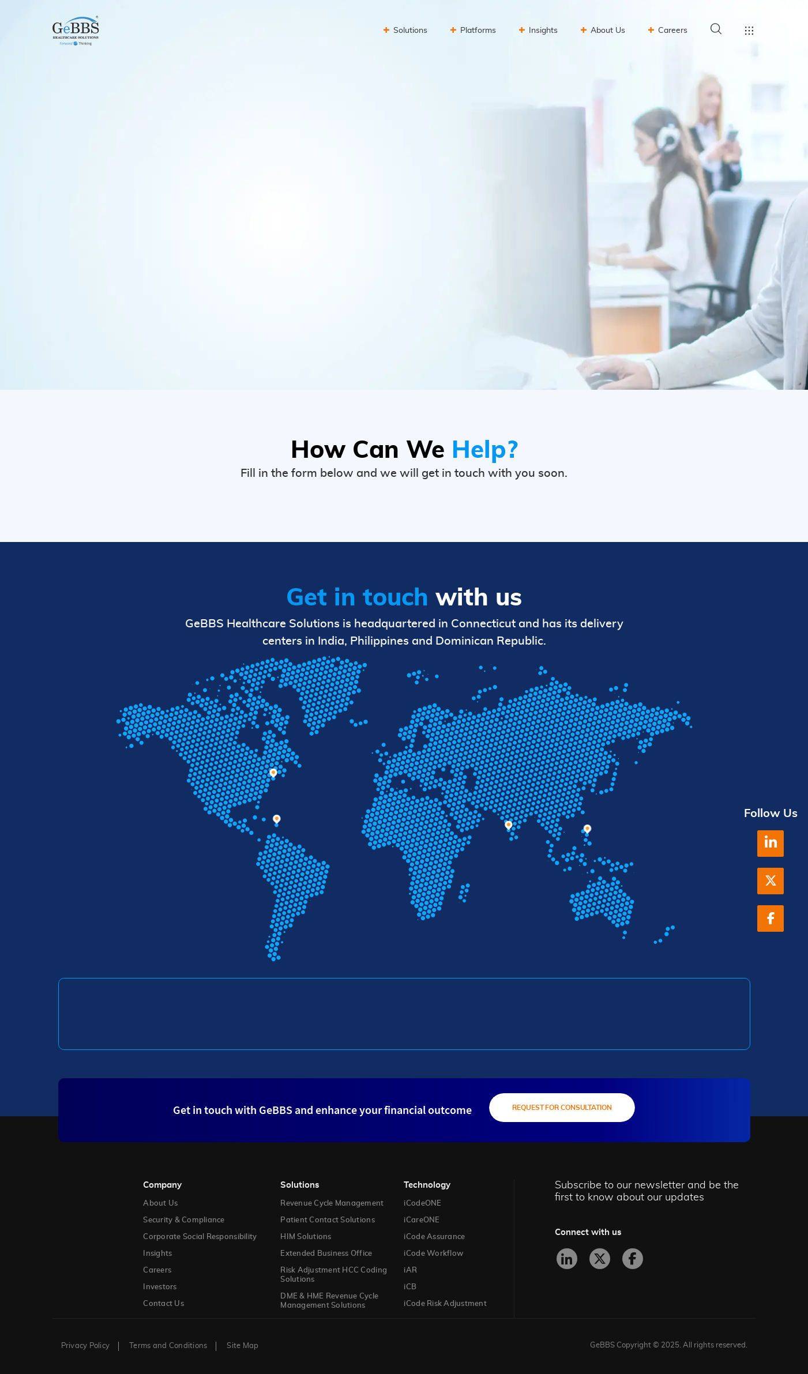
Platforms (478, 31)
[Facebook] (770, 918)
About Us (608, 31)
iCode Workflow (433, 1254)
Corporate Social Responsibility (200, 1237)
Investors (159, 1287)
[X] (770, 881)
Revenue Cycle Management (332, 1203)
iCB (410, 1287)
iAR (410, 1270)
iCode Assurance (434, 1237)
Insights (543, 31)
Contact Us (163, 1304)
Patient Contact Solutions (327, 1220)
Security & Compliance (183, 1220)
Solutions (410, 31)
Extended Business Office (326, 1254)
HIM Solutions (305, 1237)
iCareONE (421, 1220)
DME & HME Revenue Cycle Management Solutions (329, 1301)
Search (716, 29)
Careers (672, 31)
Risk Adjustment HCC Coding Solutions (333, 1275)
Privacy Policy (85, 1346)
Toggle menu (749, 30)
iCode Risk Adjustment (445, 1304)
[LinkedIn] (770, 843)
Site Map (242, 1346)
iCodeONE (422, 1203)
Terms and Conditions (168, 1346)
